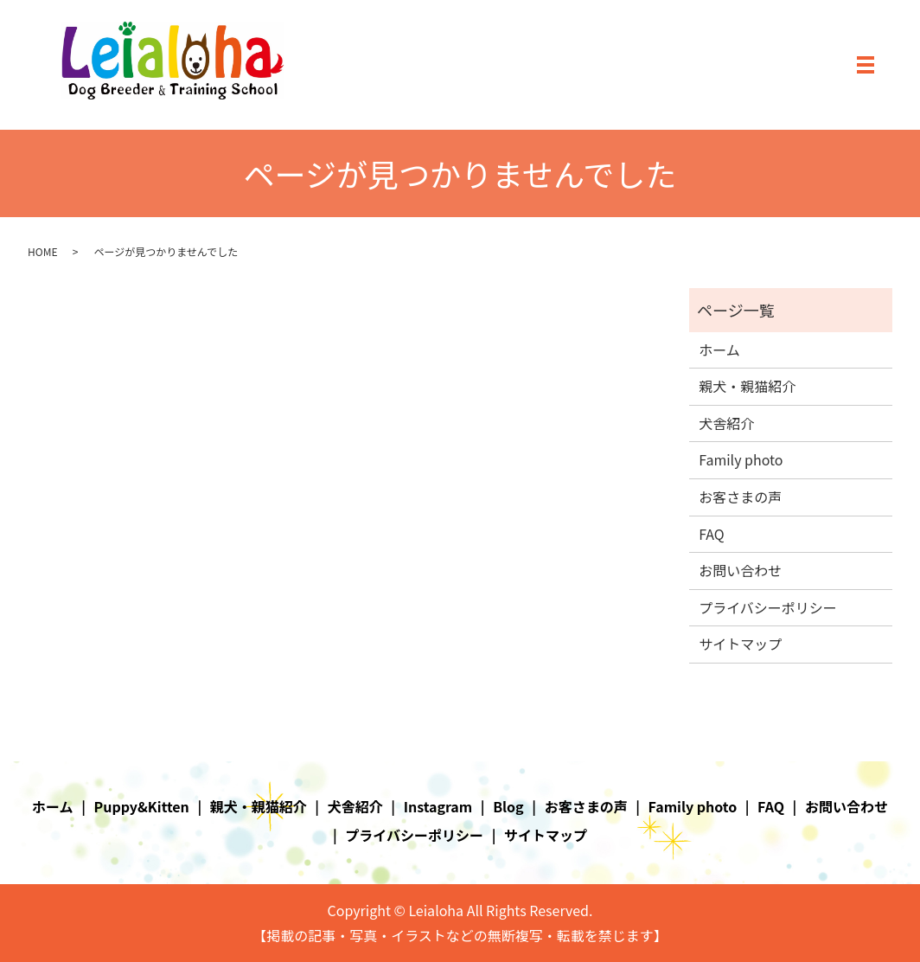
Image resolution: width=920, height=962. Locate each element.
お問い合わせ (740, 570)
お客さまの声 (740, 496)
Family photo (741, 459)
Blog (508, 806)
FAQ (712, 533)
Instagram (438, 806)
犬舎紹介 (726, 423)
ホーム (719, 349)
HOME (42, 251)
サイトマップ (740, 643)
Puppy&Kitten (141, 806)
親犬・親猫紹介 (747, 385)
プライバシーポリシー (768, 607)
